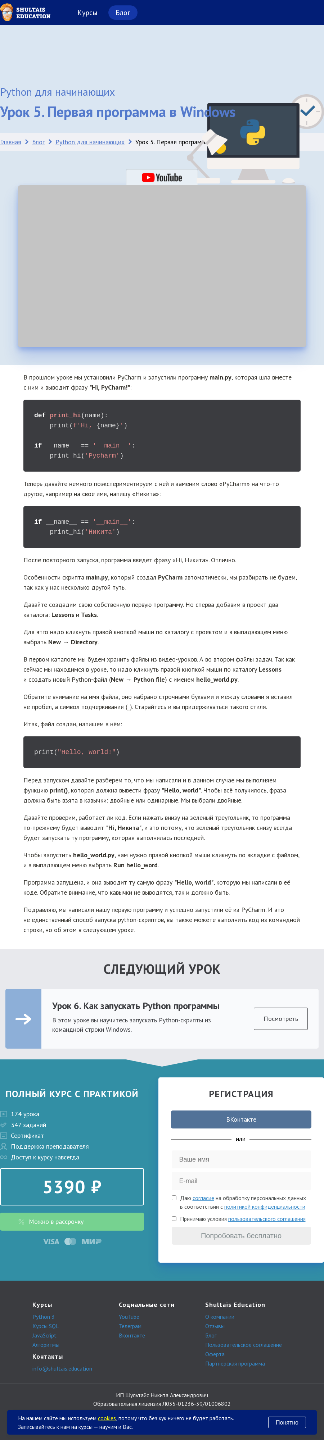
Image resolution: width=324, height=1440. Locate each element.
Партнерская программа (235, 1363)
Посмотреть (281, 1018)
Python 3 (43, 1316)
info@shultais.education (62, 1368)
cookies (107, 1418)
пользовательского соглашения (267, 1218)
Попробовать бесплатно (241, 1236)
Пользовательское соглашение (243, 1344)
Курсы (87, 12)
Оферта (215, 1354)
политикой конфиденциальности (264, 1206)
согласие (203, 1197)
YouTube (129, 1316)
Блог (123, 12)
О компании (219, 1316)
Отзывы (215, 1326)
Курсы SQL (45, 1326)
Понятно (287, 1422)
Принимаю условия (243, 1218)
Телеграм (130, 1326)
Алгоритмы (45, 1344)
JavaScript (44, 1335)
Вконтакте (132, 1335)
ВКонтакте (241, 1119)
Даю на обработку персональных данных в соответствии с (243, 1202)
